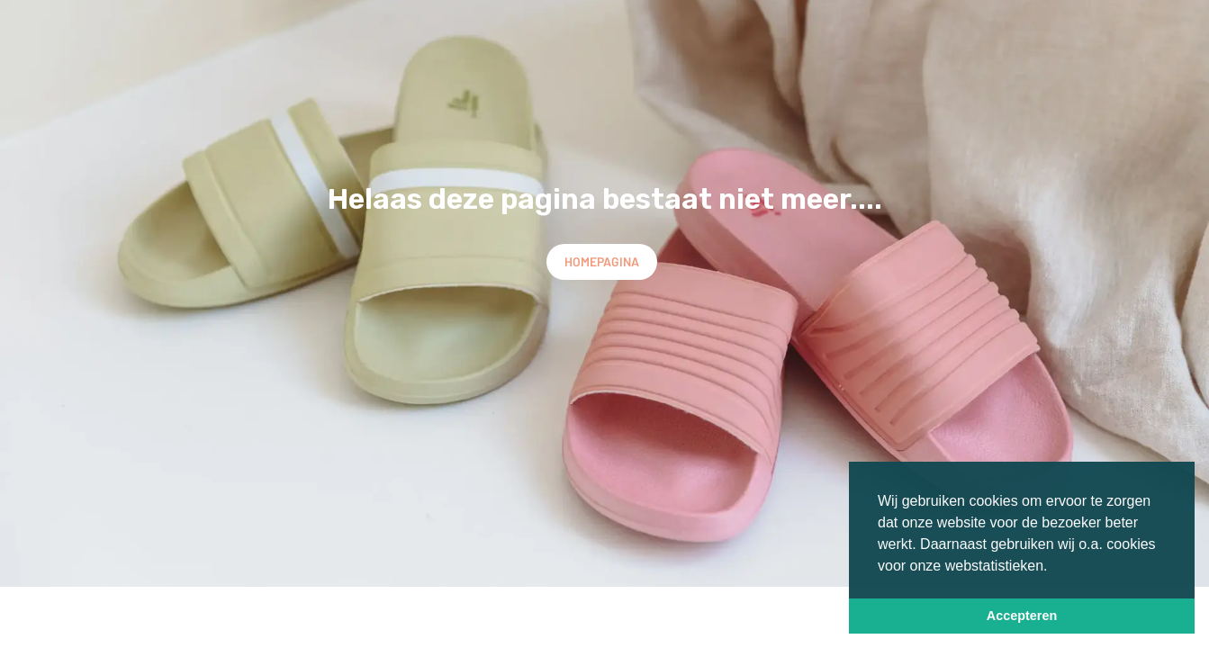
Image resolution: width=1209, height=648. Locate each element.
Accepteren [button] (1022, 615)
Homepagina (601, 261)
